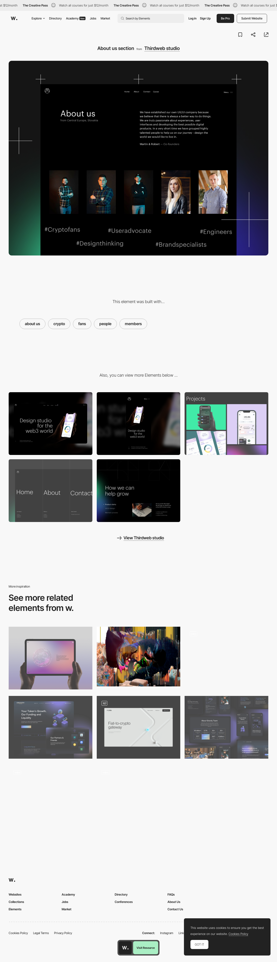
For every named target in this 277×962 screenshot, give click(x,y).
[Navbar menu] (50, 490)
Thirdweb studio (162, 48)
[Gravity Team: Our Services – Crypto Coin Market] (50, 727)
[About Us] (50, 796)
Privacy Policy (63, 933)
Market (105, 18)
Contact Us (175, 909)
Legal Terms (41, 933)
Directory (55, 18)
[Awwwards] (14, 18)
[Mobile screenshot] (138, 423)
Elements (15, 909)
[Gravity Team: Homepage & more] (226, 727)
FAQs (171, 894)
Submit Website (252, 18)
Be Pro (225, 18)
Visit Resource (146, 947)
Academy (75, 18)
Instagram (166, 933)
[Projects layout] (226, 423)
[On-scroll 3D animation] (138, 796)
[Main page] (138, 727)
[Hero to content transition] (226, 658)
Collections (16, 902)
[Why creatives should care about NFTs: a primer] (138, 656)
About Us (173, 902)
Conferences (124, 902)
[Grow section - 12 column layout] (138, 490)
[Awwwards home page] (125, 947)
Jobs (93, 18)
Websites (15, 894)
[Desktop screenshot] (50, 423)
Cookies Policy (18, 933)
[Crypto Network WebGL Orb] (50, 658)
